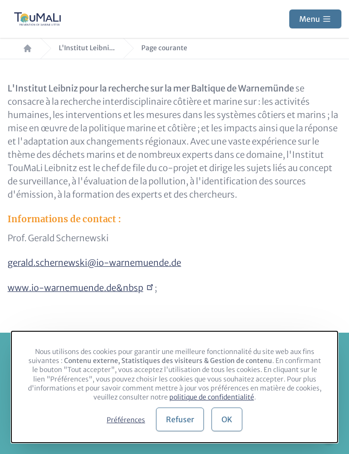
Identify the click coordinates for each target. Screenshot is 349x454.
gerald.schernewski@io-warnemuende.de (94, 262)
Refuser (180, 419)
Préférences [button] (126, 420)
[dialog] (174, 387)
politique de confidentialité (211, 397)
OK (226, 419)
